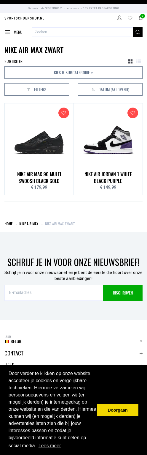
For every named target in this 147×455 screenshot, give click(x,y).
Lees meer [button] (50, 445)
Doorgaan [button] (118, 410)
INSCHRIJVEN (123, 292)
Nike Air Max (28, 223)
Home (8, 223)
